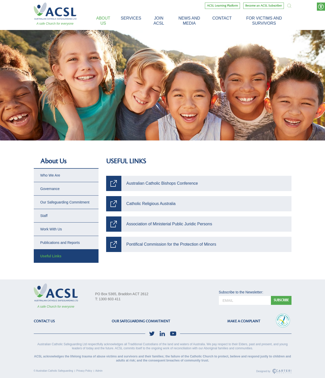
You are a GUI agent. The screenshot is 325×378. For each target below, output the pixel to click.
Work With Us (51, 229)
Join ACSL (158, 20)
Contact (222, 18)
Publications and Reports (60, 243)
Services (131, 18)
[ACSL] (55, 11)
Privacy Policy (84, 370)
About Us (103, 20)
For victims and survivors (264, 20)
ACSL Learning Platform (222, 5)
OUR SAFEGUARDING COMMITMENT (141, 321)
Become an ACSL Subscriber (263, 5)
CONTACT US (44, 321)
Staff (44, 216)
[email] (245, 300)
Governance (50, 189)
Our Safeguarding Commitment (65, 202)
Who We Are (50, 175)
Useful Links (50, 256)
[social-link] (152, 333)
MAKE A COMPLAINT (243, 321)
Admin (99, 370)
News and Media (189, 20)
